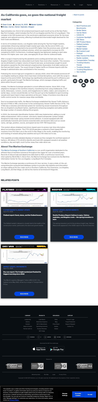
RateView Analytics (41, 321)
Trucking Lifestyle (83, 67)
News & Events (27, 326)
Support (70, 315)
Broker (5, 27)
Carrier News (81, 33)
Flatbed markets (82, 44)
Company (27, 315)
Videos (56, 328)
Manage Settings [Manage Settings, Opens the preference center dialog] (64, 394)
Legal (53, 374)
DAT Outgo (42, 331)
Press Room (56, 324)
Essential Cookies (78, 394)
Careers (27, 324)
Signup (89, 5)
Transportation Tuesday (85, 60)
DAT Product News (83, 42)
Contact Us (70, 326)
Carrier (11, 27)
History (28, 321)
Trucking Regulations (84, 69)
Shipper (31, 27)
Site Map (46, 374)
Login (81, 5)
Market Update (36, 24)
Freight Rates (81, 46)
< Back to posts (78, 15)
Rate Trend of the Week (85, 56)
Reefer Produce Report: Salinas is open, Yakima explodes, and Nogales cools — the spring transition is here (73, 217)
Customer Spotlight (83, 37)
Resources (55, 5)
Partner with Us (27, 328)
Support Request (70, 324)
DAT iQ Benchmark (42, 324)
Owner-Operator (21, 27)
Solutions (42, 5)
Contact (67, 5)
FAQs (56, 319)
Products (30, 5)
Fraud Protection (70, 321)
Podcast (79, 53)
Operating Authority (41, 326)
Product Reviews (42, 328)
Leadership (27, 319)
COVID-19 (80, 35)
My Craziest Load (82, 51)
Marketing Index (36, 374)
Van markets (81, 72)
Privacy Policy (62, 374)
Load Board (42, 319)
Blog (56, 321)
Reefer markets (82, 58)
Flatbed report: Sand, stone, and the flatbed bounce (22, 215)
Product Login (70, 319)
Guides (56, 326)
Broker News (81, 30)
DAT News (80, 39)
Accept (90, 394)
